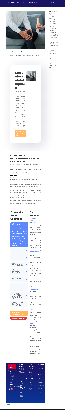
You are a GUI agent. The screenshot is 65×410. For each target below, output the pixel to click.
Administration (53, 65)
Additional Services (53, 30)
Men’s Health (52, 21)
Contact (8, 5)
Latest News (52, 16)
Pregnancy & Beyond (33, 2)
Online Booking (11, 366)
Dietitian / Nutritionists (54, 56)
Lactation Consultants (54, 61)
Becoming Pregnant (54, 35)
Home (7, 2)
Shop (54, 2)
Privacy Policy (40, 368)
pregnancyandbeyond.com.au (43, 366)
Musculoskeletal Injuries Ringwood (16, 51)
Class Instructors (53, 63)
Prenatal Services (53, 37)
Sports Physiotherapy (35, 55)
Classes (42, 2)
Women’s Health (53, 19)
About (51, 14)
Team (47, 2)
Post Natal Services (54, 39)
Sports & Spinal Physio (22, 2)
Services (13, 2)
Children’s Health (53, 26)
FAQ (51, 2)
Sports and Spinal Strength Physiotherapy (23, 55)
